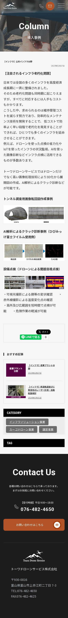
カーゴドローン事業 (21, 429)
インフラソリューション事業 (27, 422)
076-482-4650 (37, 509)
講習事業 (47, 429)
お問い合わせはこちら (30, 525)
